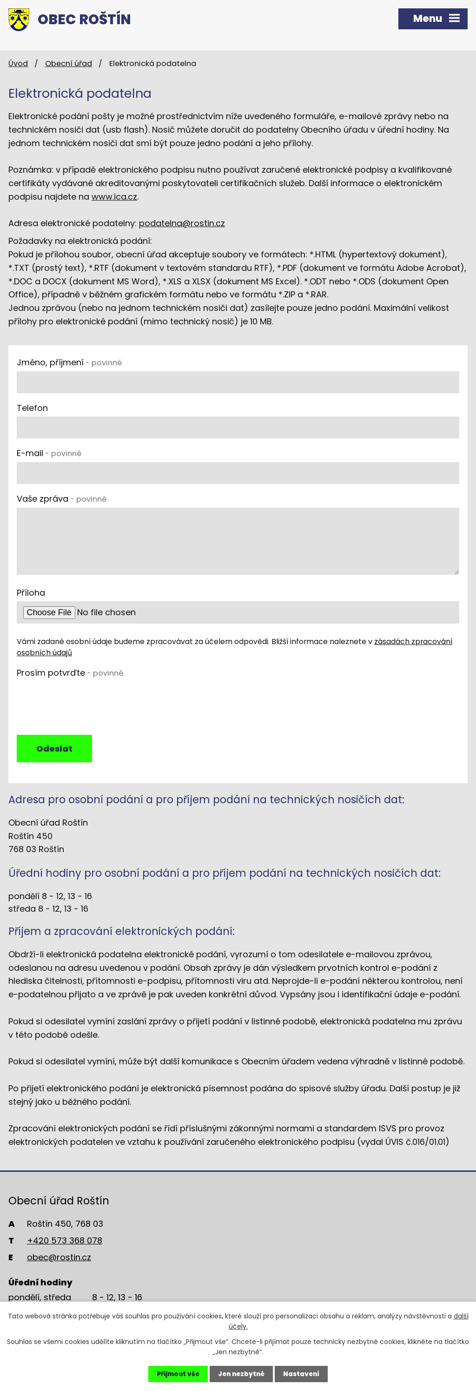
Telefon (32, 408)
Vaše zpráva (61, 498)
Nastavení (303, 1373)
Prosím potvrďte (70, 673)
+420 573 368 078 (64, 1242)
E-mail (49, 453)
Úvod (18, 63)
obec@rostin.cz (59, 1259)
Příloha (31, 592)
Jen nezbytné (240, 1373)
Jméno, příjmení (69, 362)
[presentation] (87, 700)
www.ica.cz (114, 196)
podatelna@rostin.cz (182, 223)
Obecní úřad (68, 63)
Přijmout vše (175, 1373)
